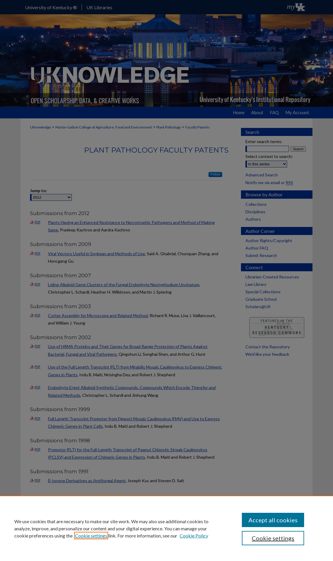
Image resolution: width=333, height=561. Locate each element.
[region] (166, 528)
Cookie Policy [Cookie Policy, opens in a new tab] (194, 535)
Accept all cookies (273, 520)
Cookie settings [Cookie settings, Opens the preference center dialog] (273, 538)
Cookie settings (91, 535)
